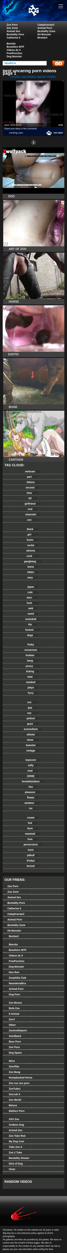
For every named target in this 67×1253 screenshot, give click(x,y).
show (32, 739)
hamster (32, 745)
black (32, 529)
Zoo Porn (12, 24)
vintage (32, 750)
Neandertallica (15, 983)
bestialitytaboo (32, 781)
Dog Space (13, 1052)
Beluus (10, 1105)
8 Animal (11, 1013)
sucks (32, 545)
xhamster (32, 514)
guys (32, 723)
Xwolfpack (12, 1036)
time (32, 492)
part (32, 476)
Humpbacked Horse (18, 1077)
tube (32, 676)
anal (33, 770)
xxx (32, 702)
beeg (32, 660)
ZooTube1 (12, 1088)
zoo (32, 519)
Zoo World (12, 1099)
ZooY (9, 1019)
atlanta (32, 734)
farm (32, 828)
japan (33, 586)
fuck (32, 603)
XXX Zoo (11, 1119)
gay (32, 707)
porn (21, 133)
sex (32, 713)
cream (32, 817)
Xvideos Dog (14, 1124)
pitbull (32, 855)
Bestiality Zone (46, 31)
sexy (32, 577)
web (32, 608)
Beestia (11, 43)
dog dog (42, 13)
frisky (32, 644)
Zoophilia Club (15, 977)
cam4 (33, 613)
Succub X (12, 1094)
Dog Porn (12, 994)
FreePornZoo (14, 53)
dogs (32, 635)
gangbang (32, 561)
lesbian (32, 655)
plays (33, 687)
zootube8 (32, 619)
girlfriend (33, 503)
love (33, 839)
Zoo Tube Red (14, 1135)
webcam (32, 471)
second (33, 487)
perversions (32, 844)
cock (32, 556)
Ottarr (10, 1024)
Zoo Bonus (13, 1002)
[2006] (32, 776)
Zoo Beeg (12, 1072)
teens (33, 566)
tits (32, 624)
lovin (33, 849)
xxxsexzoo (32, 649)
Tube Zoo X (13, 1146)
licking (32, 671)
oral (32, 509)
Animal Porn (45, 28)
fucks (32, 539)
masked (32, 682)
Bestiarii (42, 37)
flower (32, 797)
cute (33, 592)
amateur (32, 802)
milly (32, 765)
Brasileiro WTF (15, 46)
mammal (32, 833)
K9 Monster (44, 34)
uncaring (13, 133)
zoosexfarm (32, 729)
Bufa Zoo (12, 1008)
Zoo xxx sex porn (16, 1083)
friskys (32, 860)
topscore (32, 759)
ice (32, 808)
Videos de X (14, 50)
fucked (32, 629)
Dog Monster (14, 56)
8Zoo (9, 1060)
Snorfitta (11, 1066)
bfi (33, 498)
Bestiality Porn (15, 34)
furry (32, 692)
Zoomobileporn (15, 1030)
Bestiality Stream (16, 1158)
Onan (9, 1169)
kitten (32, 572)
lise (32, 786)
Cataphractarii (46, 24)
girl (32, 534)
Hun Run (11, 972)
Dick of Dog (13, 1163)
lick (32, 823)
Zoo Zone (12, 28)
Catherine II (13, 37)
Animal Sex (13, 31)
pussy (32, 666)
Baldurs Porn (14, 1110)
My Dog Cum (14, 1141)
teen (32, 597)
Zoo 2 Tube (13, 1152)
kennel (32, 866)
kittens (32, 482)
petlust (33, 718)
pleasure (32, 792)
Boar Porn (12, 1041)
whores (32, 550)
